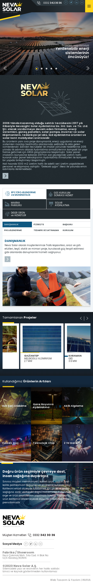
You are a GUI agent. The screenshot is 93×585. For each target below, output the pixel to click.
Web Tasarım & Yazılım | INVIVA (70, 580)
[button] (87, 68)
